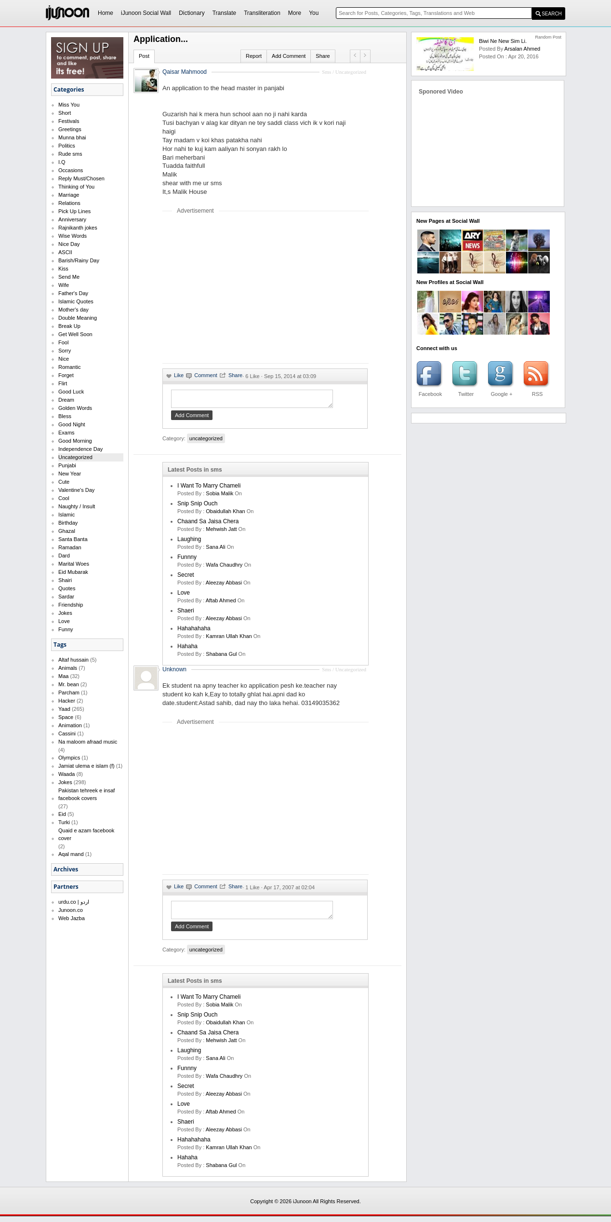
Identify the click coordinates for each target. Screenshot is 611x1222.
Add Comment (289, 56)
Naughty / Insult (76, 506)
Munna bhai (72, 137)
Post (144, 56)
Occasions (70, 170)
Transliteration (262, 13)
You (314, 13)
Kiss (63, 269)
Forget (66, 375)
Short (64, 113)
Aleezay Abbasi (224, 585)
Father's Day (73, 293)
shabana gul (221, 657)
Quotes (66, 588)
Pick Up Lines (74, 211)
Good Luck (71, 391)
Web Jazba (71, 918)
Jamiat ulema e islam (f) (86, 766)
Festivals (68, 121)
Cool (63, 498)
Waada (66, 774)
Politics (66, 146)
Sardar (66, 596)
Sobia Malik (219, 496)
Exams (66, 432)
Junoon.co (70, 910)
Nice (63, 359)
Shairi (65, 580)
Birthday (68, 523)
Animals (67, 668)
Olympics (69, 757)
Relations (69, 203)
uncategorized (206, 441)
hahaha (187, 649)
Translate (225, 13)
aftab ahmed (221, 603)
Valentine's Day (76, 490)
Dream (66, 400)
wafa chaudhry (224, 567)
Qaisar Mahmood (184, 71)
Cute (63, 482)
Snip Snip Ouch (197, 506)
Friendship (70, 605)
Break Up (69, 326)
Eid (62, 814)
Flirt (62, 383)
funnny (187, 560)
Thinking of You (76, 187)
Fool (63, 342)
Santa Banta (73, 539)
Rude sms (70, 154)
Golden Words (75, 408)
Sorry (64, 350)
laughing (189, 542)
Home (105, 13)
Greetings (69, 129)
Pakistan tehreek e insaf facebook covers (86, 794)
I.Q (62, 162)
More (294, 13)
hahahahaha (194, 631)
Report (254, 56)
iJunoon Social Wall (146, 13)
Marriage (68, 195)
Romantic (69, 367)
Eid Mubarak (73, 572)
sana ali (215, 550)
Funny (65, 629)
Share (323, 56)
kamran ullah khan (229, 639)
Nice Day (69, 244)
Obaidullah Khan (225, 514)
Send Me (69, 277)
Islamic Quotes (75, 301)
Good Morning (75, 441)
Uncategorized (75, 457)
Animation (70, 725)
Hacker (66, 701)
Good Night (71, 424)
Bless (64, 416)
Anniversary (72, 219)
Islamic (66, 514)
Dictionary (191, 13)
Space (65, 717)
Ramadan (69, 547)
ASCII (65, 252)
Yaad (64, 709)
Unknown (174, 672)
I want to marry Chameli (208, 488)
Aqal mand (71, 854)
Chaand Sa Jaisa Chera (208, 524)
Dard (64, 555)
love (183, 595)
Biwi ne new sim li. (503, 41)
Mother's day (73, 309)
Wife (63, 285)
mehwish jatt (221, 532)
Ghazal (66, 531)
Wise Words (72, 236)
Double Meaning (77, 318)
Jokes (65, 613)
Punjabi (67, 465)
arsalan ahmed (523, 49)
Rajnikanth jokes (77, 228)
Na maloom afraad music (87, 742)
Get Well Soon (75, 334)
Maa (63, 676)
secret (185, 577)
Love (64, 621)
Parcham (69, 692)
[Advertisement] (243, 288)
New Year (69, 473)
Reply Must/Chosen (81, 178)
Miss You (69, 105)
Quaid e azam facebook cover (86, 834)
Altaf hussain (73, 660)
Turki (64, 822)
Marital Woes (73, 564)
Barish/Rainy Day (78, 260)
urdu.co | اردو (73, 902)
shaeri (185, 613)
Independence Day (80, 449)
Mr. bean (68, 684)
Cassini (67, 733)
